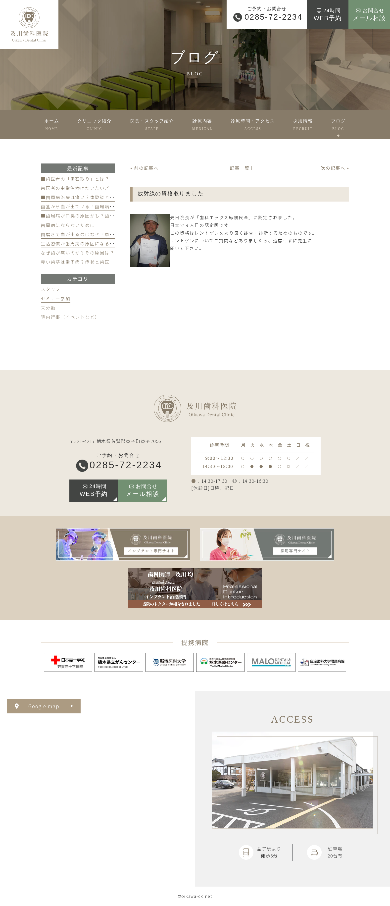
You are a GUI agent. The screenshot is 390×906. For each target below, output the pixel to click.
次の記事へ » (335, 168)
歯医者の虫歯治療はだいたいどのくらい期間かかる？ (100, 188)
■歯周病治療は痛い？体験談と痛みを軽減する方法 (97, 197)
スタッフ (50, 289)
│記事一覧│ (240, 168)
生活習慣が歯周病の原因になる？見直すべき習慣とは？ (102, 243)
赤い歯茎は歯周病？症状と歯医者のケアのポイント (97, 262)
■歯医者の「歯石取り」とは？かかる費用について (97, 179)
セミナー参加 (55, 298)
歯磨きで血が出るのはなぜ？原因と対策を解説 (92, 234)
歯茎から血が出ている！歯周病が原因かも (87, 206)
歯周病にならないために (68, 225)
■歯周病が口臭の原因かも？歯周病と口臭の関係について (104, 216)
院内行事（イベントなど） (70, 317)
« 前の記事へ (144, 168)
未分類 (48, 308)
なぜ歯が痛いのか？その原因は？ (77, 253)
